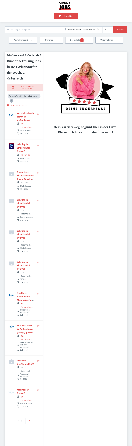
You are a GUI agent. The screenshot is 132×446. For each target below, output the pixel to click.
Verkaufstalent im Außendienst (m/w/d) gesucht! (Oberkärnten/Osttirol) (25, 333)
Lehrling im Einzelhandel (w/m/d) (23, 203)
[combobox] (33, 29)
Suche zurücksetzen (17, 105)
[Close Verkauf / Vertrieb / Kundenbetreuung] (11, 101)
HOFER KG (25, 155)
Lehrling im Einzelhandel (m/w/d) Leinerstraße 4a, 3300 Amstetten (25, 151)
